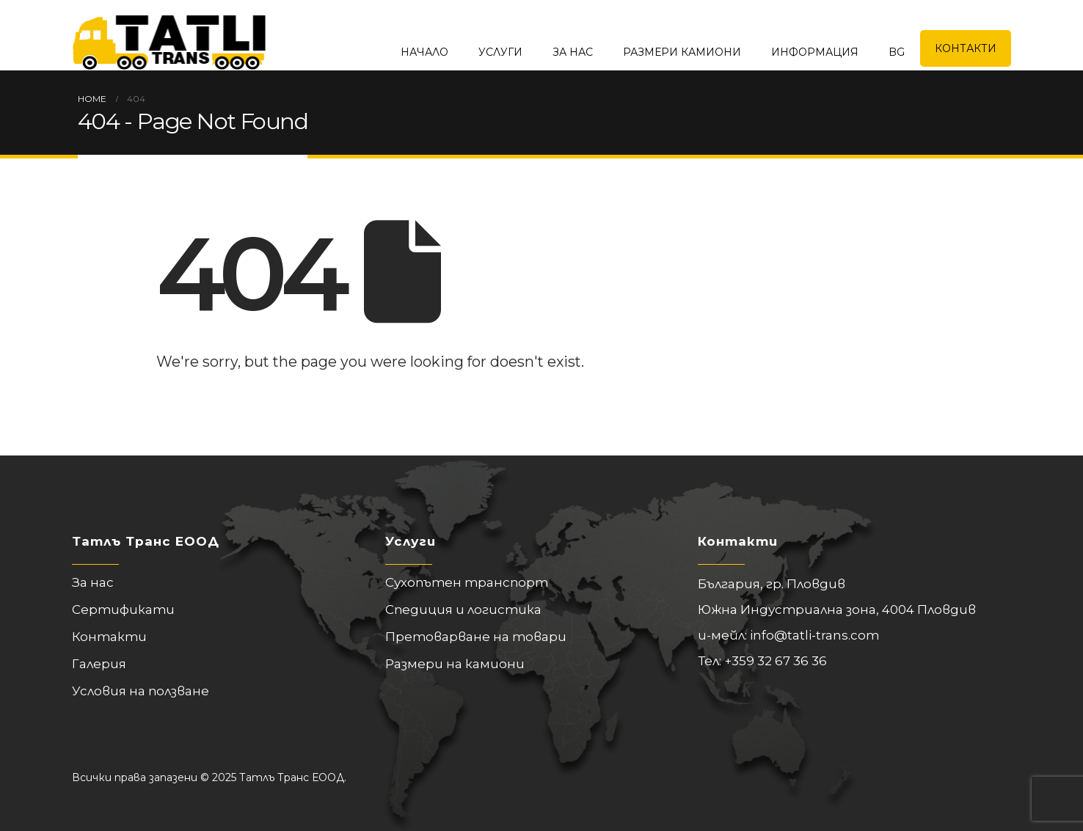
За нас (573, 52)
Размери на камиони (455, 663)
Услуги (500, 52)
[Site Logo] (169, 35)
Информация (814, 52)
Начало (424, 52)
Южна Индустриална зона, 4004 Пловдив (837, 609)
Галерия (99, 663)
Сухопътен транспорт (466, 582)
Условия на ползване (140, 691)
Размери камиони (682, 52)
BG (897, 52)
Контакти (965, 48)
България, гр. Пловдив (771, 583)
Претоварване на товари (475, 636)
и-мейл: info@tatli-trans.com (789, 635)
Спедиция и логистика (463, 609)
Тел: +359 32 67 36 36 (762, 661)
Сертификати (123, 609)
